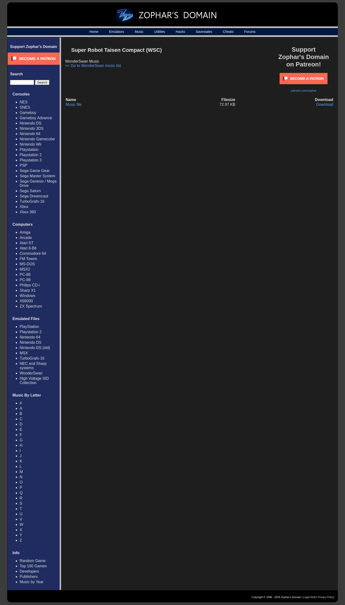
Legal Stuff (309, 597)
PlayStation (29, 327)
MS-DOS (27, 264)
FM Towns (28, 259)
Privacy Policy (326, 597)
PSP (23, 165)
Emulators (116, 32)
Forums (249, 32)
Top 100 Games (33, 566)
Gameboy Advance (36, 118)
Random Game (33, 561)
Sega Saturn (30, 191)
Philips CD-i (30, 285)
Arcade (26, 238)
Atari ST (27, 243)
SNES (25, 107)
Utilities (159, 32)
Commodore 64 (33, 253)
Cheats (228, 32)
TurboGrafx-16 (32, 201)
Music (139, 32)
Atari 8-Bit (28, 248)
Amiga (25, 232)
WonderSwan (31, 373)
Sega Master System (37, 176)
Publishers (29, 577)
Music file (74, 104)
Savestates (204, 32)
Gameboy (28, 113)
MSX (24, 353)
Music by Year (32, 582)
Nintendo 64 (30, 134)
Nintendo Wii (30, 144)
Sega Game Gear (35, 171)
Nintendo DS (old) (35, 348)
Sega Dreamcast (34, 196)
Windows (27, 296)
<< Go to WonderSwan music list (93, 66)
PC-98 (25, 280)
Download (324, 104)
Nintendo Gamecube (37, 139)
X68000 (26, 301)
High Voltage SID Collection (34, 380)
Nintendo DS (30, 123)
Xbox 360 (28, 212)
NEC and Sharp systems (33, 366)
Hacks (180, 32)
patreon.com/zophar (303, 90)
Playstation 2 (31, 155)
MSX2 (25, 269)
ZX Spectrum (31, 306)
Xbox (24, 207)
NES (24, 102)
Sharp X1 (28, 290)
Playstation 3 (31, 160)
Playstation (29, 150)
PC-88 (25, 275)
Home (93, 32)
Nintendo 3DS (32, 128)
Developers (29, 571)
